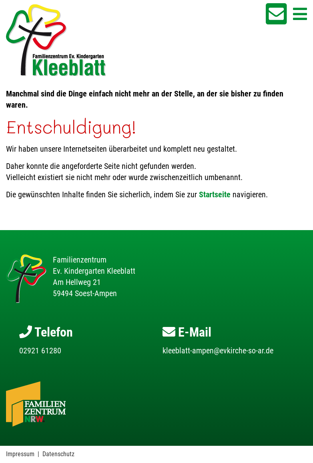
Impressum (20, 454)
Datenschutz (58, 454)
